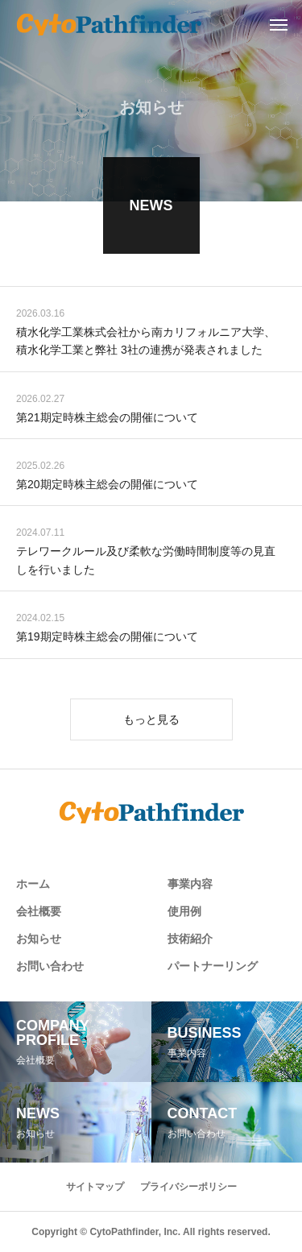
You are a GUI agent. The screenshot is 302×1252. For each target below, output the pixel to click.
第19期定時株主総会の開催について (107, 638)
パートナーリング (213, 966)
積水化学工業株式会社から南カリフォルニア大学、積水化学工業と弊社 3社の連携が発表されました (145, 342)
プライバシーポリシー (188, 1186)
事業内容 (190, 883)
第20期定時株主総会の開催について (107, 485)
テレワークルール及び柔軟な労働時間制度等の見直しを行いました (145, 562)
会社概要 (38, 911)
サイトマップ (95, 1186)
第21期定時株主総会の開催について (107, 418)
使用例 (184, 911)
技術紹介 (190, 938)
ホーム (33, 883)
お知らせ (38, 938)
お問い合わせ (50, 966)
